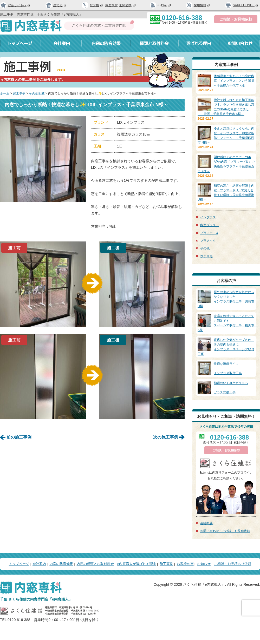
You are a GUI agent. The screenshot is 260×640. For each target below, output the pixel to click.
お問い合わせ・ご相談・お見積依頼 (225, 531)
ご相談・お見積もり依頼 (232, 564)
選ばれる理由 (199, 43)
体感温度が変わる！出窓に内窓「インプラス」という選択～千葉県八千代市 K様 (234, 80)
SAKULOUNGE (242, 5)
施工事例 (19, 93)
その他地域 (36, 93)
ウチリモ (206, 256)
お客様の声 (185, 564)
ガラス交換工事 (226, 387)
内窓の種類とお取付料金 (95, 564)
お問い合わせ (239, 43)
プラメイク (208, 240)
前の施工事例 (18, 437)
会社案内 (61, 43)
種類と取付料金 (154, 43)
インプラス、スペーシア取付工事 (226, 347)
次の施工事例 (165, 437)
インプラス (208, 217)
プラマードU (209, 233)
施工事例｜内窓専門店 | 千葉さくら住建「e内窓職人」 (41, 14)
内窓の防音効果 (106, 43)
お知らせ (204, 564)
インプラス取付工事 (226, 368)
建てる (56, 5)
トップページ (20, 43)
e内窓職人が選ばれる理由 (136, 564)
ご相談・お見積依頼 (235, 19)
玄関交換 (127, 5)
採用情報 (198, 5)
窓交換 (97, 5)
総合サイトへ (15, 5)
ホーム (4, 93)
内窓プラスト (209, 225)
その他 (205, 248)
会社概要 (206, 523)
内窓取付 (111, 5)
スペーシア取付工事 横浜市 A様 (227, 323)
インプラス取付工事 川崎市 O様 (227, 299)
